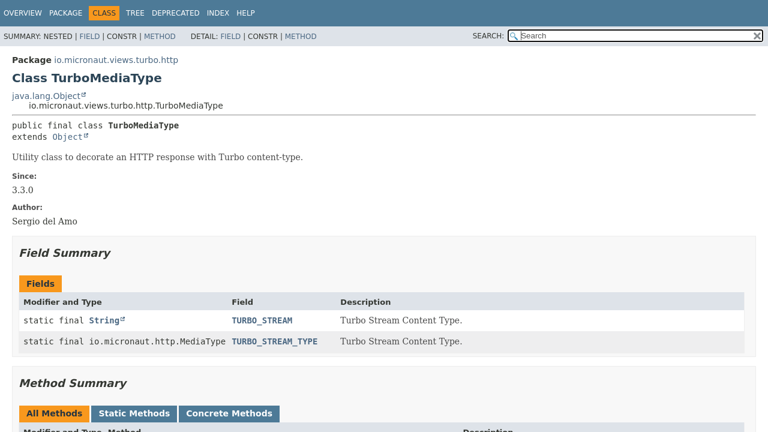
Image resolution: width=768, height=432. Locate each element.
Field (89, 36)
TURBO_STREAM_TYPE (274, 341)
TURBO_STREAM (262, 320)
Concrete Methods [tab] (229, 413)
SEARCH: (489, 36)
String (104, 320)
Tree (135, 13)
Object (67, 137)
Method (160, 36)
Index (218, 13)
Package (65, 13)
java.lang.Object (46, 96)
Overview (23, 13)
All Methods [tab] (54, 413)
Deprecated (176, 13)
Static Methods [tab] (134, 413)
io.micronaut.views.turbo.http (116, 60)
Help (245, 13)
